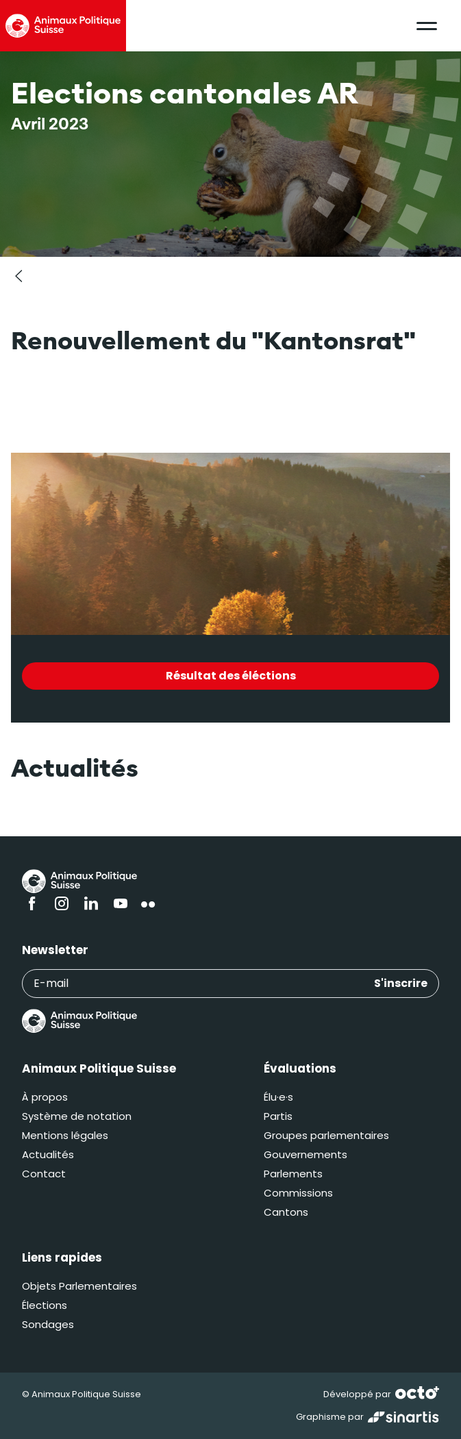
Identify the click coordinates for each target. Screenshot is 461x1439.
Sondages (48, 1324)
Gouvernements (305, 1154)
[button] (426, 26)
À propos (45, 1097)
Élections (44, 1305)
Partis (278, 1116)
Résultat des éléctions (231, 676)
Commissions (298, 1193)
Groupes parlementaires (326, 1135)
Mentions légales (65, 1135)
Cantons (286, 1212)
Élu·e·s (278, 1097)
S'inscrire (400, 983)
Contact (44, 1173)
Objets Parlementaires (79, 1286)
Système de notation (77, 1116)
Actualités (48, 1154)
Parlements (293, 1173)
